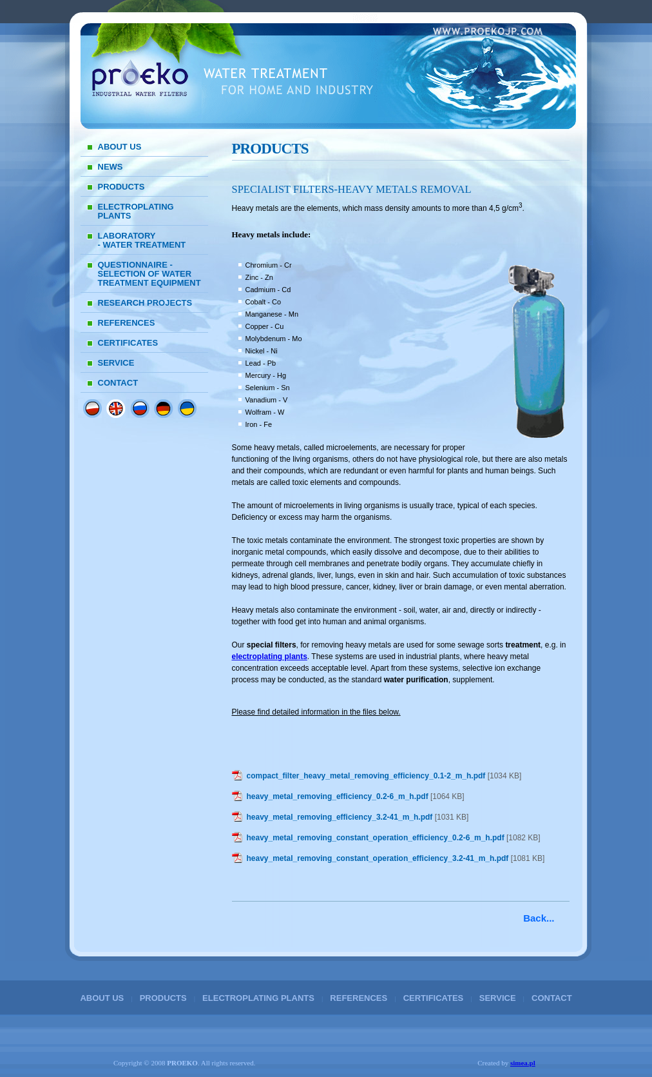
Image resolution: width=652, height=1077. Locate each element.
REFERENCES (126, 323)
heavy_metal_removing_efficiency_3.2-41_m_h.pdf (340, 817)
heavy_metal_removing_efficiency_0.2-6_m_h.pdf (337, 796)
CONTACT (118, 383)
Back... (538, 918)
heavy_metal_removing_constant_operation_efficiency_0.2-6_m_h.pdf (375, 837)
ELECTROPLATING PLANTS (136, 211)
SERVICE (116, 363)
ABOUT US (120, 147)
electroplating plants (269, 656)
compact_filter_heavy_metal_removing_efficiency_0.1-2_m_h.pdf (366, 775)
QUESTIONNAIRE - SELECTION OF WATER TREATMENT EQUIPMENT (149, 274)
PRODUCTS (121, 187)
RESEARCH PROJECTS (145, 303)
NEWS (110, 167)
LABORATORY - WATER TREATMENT (142, 240)
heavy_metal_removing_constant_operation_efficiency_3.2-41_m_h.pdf (378, 858)
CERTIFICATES (128, 343)
